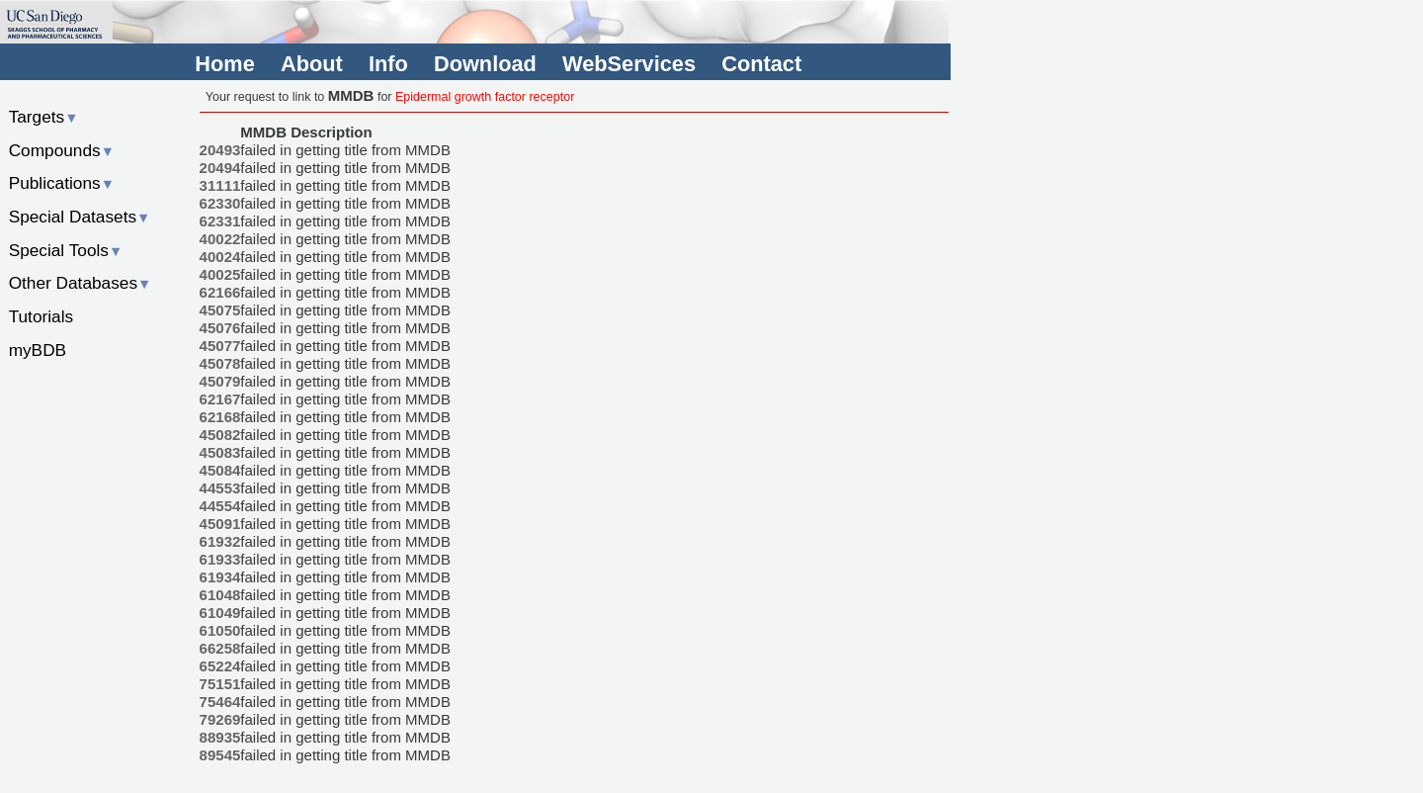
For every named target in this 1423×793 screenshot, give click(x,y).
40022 (220, 238)
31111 (220, 185)
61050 (220, 630)
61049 (220, 612)
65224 (220, 666)
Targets (44, 117)
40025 (220, 274)
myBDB (37, 350)
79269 (220, 719)
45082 (220, 434)
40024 (220, 256)
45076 (220, 327)
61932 (220, 541)
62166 (220, 292)
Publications (62, 183)
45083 (220, 452)
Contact (761, 63)
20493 (220, 149)
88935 (220, 737)
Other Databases (80, 283)
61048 (220, 594)
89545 (220, 755)
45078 (220, 363)
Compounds (62, 150)
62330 (220, 203)
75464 (220, 701)
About (312, 63)
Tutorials (41, 316)
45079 (220, 381)
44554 (220, 505)
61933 (220, 559)
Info (388, 63)
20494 (220, 167)
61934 (220, 577)
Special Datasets (80, 216)
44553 (220, 488)
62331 (220, 221)
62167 (220, 399)
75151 (220, 683)
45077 (220, 345)
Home (224, 63)
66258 (220, 648)
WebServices (629, 63)
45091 (220, 523)
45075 (220, 310)
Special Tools (66, 250)
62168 (220, 416)
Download (485, 63)
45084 (220, 470)
